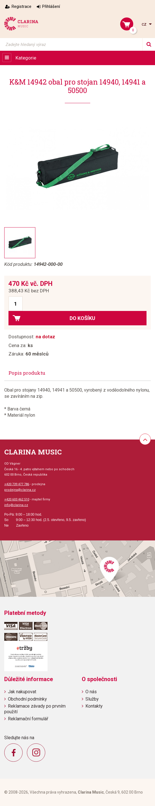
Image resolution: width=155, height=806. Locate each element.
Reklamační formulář (28, 718)
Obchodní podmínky (27, 699)
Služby (92, 699)
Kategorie (26, 58)
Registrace (21, 6)
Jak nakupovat (22, 691)
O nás (91, 691)
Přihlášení (51, 6)
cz (145, 24)
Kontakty (94, 706)
